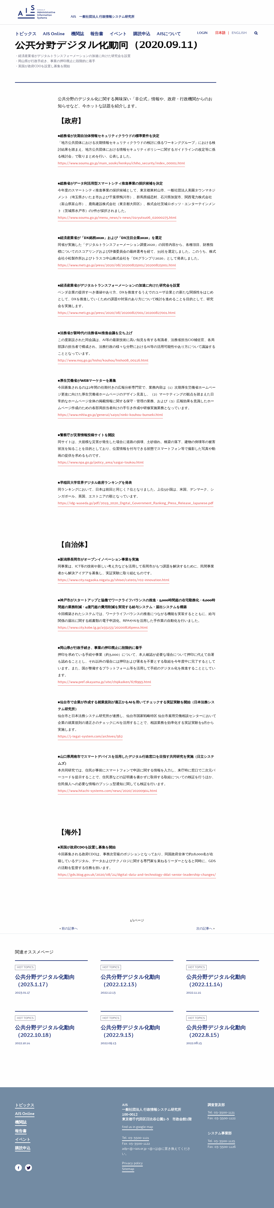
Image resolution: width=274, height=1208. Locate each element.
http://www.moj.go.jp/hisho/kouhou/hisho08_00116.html (103, 360)
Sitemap (128, 1169)
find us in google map (137, 1127)
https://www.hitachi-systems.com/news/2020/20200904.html (107, 791)
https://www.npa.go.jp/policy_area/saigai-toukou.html (101, 462)
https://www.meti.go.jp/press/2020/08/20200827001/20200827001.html (117, 313)
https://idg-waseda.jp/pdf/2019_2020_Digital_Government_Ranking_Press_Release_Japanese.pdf (135, 503)
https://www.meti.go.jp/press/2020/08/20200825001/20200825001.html (117, 265)
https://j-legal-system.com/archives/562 (90, 736)
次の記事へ (204, 928)
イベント (118, 33)
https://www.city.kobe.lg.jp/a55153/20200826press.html (103, 627)
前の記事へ (70, 928)
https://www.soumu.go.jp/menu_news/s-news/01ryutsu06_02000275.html (117, 218)
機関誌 (77, 33)
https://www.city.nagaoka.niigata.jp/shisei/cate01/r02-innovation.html (113, 580)
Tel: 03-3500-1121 (135, 1138)
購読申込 (141, 33)
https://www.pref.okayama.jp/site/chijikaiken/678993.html (104, 682)
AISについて (169, 33)
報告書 (96, 33)
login (202, 33)
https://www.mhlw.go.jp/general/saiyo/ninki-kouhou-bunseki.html (110, 415)
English (239, 33)
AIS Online (54, 33)
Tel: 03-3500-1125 (221, 1141)
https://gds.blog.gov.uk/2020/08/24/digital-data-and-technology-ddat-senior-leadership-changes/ (137, 875)
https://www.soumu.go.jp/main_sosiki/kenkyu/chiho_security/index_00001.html (121, 163)
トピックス (25, 33)
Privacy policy (132, 1163)
